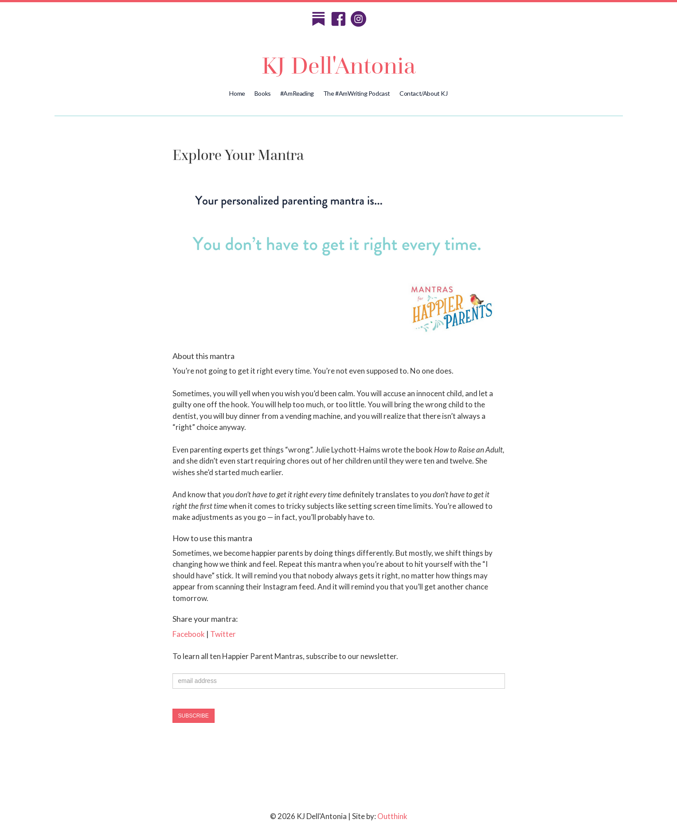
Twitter (223, 634)
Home (237, 93)
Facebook (188, 634)
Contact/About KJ (423, 93)
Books (262, 93)
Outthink (392, 816)
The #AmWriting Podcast (356, 93)
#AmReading (297, 93)
